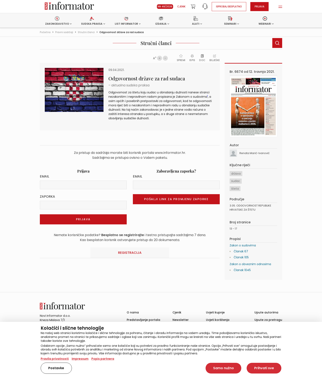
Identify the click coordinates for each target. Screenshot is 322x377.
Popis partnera (102, 359)
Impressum (80, 359)
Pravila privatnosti (55, 359)
